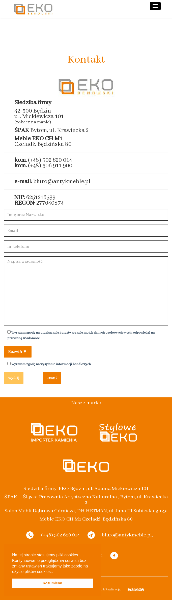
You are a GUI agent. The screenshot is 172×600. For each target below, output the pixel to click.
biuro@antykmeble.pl (62, 181)
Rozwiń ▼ (17, 351)
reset (52, 377)
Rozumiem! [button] (52, 583)
